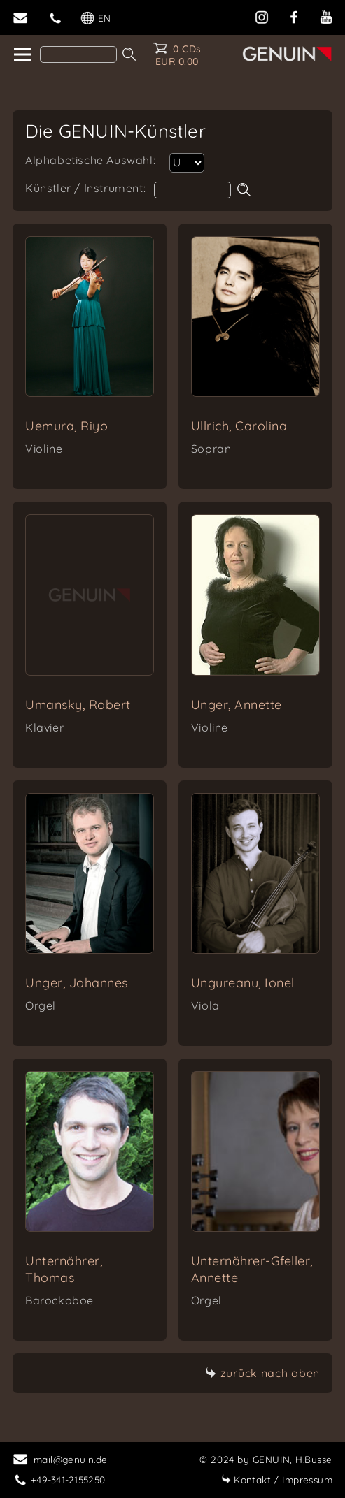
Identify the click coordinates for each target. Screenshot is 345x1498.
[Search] (78, 54)
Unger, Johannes (76, 983)
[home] (21, 55)
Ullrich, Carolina (239, 426)
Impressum (276, 1479)
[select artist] (186, 163)
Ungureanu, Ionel (243, 983)
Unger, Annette (236, 705)
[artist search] (192, 190)
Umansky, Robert (78, 705)
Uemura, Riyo (66, 426)
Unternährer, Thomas (63, 1269)
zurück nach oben (262, 1373)
